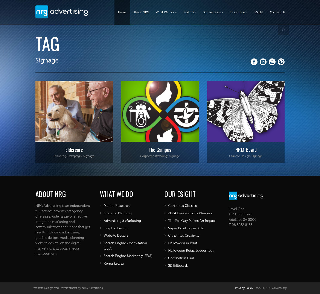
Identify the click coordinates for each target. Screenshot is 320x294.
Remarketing (114, 263)
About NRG (141, 12)
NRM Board (246, 149)
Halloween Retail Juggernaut (190, 251)
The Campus (160, 149)
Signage (88, 156)
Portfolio (189, 12)
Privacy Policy (244, 287)
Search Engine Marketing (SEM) (128, 256)
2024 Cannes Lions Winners (190, 213)
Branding (60, 156)
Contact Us (277, 12)
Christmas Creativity (184, 236)
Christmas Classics (182, 206)
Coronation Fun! (181, 258)
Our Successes (213, 12)
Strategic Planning (118, 213)
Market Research (117, 206)
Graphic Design (239, 156)
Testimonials (239, 12)
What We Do (166, 12)
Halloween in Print (182, 243)
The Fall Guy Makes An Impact (192, 221)
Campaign (75, 156)
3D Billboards (178, 266)
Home (122, 12)
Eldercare (74, 149)
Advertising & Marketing (122, 221)
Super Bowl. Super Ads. (186, 228)
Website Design (116, 236)
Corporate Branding (154, 156)
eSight (258, 12)
